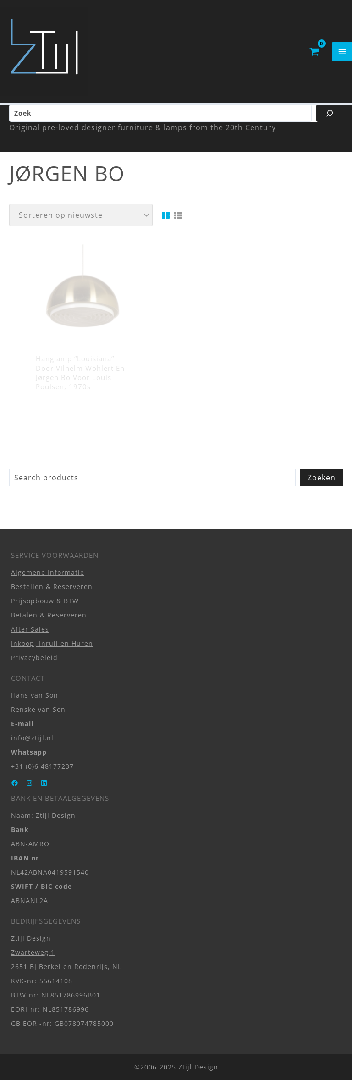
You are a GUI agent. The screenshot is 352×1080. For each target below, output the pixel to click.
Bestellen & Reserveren (52, 586)
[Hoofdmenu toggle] (342, 53)
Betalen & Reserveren (49, 615)
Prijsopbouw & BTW (45, 600)
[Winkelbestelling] (81, 219)
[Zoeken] (329, 117)
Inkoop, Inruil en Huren (52, 643)
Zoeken (322, 481)
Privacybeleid (34, 657)
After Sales (30, 629)
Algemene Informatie (47, 572)
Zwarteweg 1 (33, 952)
